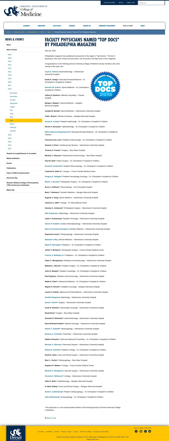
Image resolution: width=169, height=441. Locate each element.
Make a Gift (133, 2)
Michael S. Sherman (53, 345)
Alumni (123, 2)
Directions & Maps (86, 431)
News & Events (19, 32)
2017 (9, 85)
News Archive (32, 32)
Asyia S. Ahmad (51, 72)
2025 (9, 58)
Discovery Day (12, 178)
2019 (9, 79)
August (12, 107)
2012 (9, 145)
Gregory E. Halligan (53, 177)
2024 (9, 61)
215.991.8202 (119, 436)
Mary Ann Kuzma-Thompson (56, 229)
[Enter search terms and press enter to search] (153, 3)
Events (9, 163)
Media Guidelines (13, 158)
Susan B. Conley (52, 122)
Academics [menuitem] (26, 26)
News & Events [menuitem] (128, 26)
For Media (49, 431)
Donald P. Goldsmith (53, 166)
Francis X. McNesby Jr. (54, 255)
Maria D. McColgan (52, 245)
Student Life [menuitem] (87, 26)
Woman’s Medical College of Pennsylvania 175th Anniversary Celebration (22, 184)
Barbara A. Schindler (53, 334)
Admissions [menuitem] (41, 26)
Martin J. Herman (52, 182)
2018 (9, 82)
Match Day (11, 190)
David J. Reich (51, 302)
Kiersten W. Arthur (52, 87)
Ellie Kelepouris (51, 213)
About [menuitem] (143, 26)
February (13, 127)
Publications (11, 168)
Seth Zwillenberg (52, 397)
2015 (9, 135)
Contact (75, 431)
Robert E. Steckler (52, 350)
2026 (9, 55)
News (9, 45)
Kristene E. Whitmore (53, 376)
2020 (9, 75)
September (14, 103)
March (12, 124)
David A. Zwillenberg (53, 392)
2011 (9, 149)
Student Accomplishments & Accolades (21, 153)
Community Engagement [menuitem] (107, 26)
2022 (9, 68)
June (11, 114)
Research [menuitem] (72, 26)
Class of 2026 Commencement (18, 173)
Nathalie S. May (51, 240)
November (13, 96)
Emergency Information (101, 431)
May (11, 117)
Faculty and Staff (111, 2)
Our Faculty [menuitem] (57, 26)
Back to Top (50, 418)
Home (8, 32)
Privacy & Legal (66, 431)
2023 (9, 65)
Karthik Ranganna (52, 297)
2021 (9, 72)
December (13, 93)
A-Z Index (40, 431)
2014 (9, 138)
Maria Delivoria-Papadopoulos (57, 132)
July (11, 110)
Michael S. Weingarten (54, 371)
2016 (42, 32)
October (13, 100)
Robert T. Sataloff (52, 329)
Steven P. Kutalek (52, 224)
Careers (56, 431)
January (13, 131)
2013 (9, 142)
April (49, 32)
